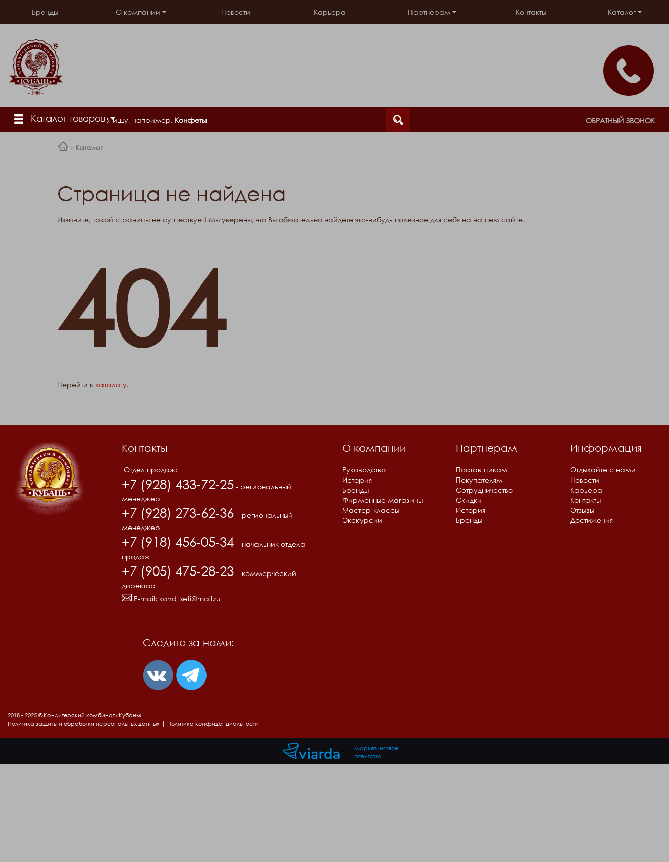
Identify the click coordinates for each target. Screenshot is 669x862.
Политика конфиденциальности (213, 723)
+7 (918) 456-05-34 (179, 542)
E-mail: (171, 598)
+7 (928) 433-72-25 (178, 484)
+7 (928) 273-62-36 (179, 513)
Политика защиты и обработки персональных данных (83, 723)
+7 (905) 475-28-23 (179, 571)
